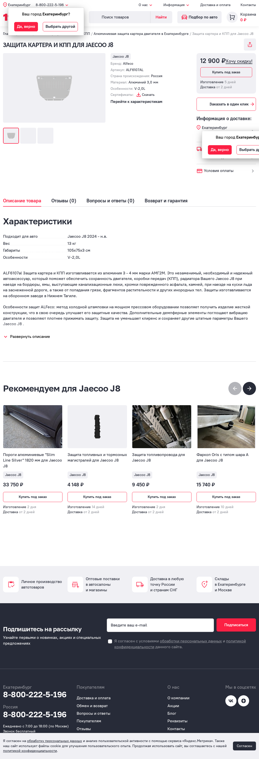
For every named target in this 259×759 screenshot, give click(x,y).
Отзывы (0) (63, 201)
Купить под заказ (226, 72)
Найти (161, 17)
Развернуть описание (30, 336)
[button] (249, 388)
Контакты (248, 5)
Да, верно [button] (26, 26)
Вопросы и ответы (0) (111, 201)
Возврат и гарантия (166, 201)
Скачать (148, 95)
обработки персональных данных (191, 641)
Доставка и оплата (215, 5)
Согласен (244, 746)
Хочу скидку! (239, 61)
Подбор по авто (199, 17)
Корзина (248, 14)
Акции (173, 705)
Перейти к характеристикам (136, 101)
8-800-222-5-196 (35, 694)
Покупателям (89, 721)
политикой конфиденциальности (30, 751)
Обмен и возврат (92, 705)
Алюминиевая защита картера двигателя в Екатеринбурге (141, 34)
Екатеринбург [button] (19, 5)
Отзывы (84, 728)
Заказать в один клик (232, 104)
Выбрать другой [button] (60, 26)
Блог (171, 713)
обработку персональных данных (54, 741)
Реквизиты (177, 721)
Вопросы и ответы (93, 713)
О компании (178, 698)
